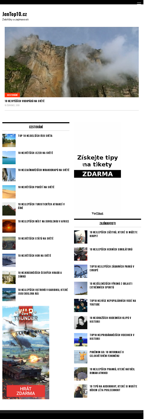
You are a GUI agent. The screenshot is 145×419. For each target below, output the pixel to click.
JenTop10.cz (14, 13)
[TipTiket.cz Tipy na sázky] (97, 214)
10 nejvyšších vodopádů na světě (25, 101)
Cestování (12, 95)
